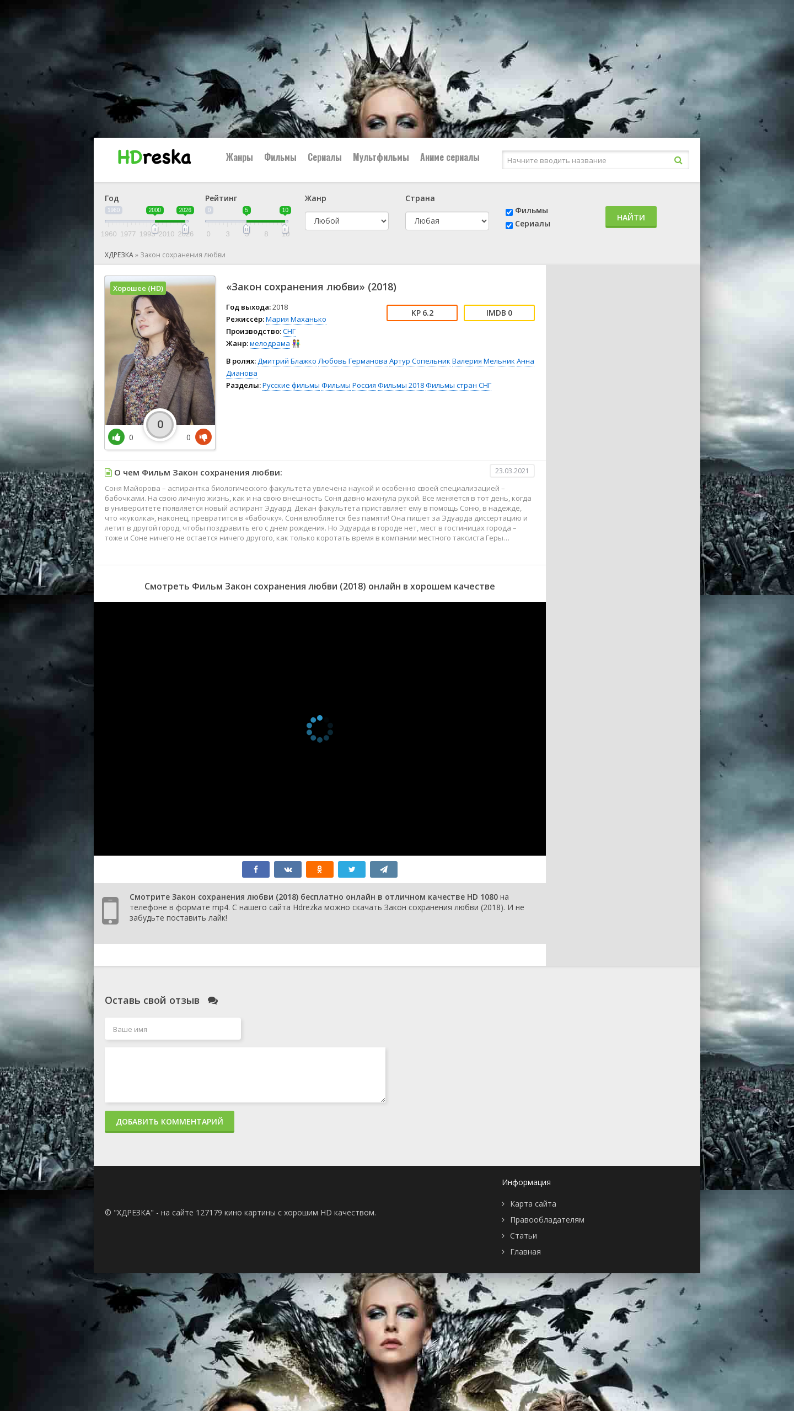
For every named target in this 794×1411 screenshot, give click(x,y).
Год (112, 198)
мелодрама (270, 343)
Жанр (315, 198)
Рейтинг (221, 198)
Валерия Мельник (483, 361)
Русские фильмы (291, 385)
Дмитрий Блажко (286, 361)
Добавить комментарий (169, 1121)
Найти (631, 217)
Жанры (239, 157)
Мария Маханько (296, 319)
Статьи (523, 1235)
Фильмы (280, 157)
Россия (364, 385)
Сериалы (325, 157)
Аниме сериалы (450, 157)
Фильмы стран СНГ (458, 385)
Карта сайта (533, 1203)
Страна (420, 198)
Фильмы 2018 (401, 385)
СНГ (289, 331)
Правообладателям (547, 1219)
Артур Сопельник (419, 361)
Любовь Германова (353, 361)
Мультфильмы (381, 157)
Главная (525, 1251)
